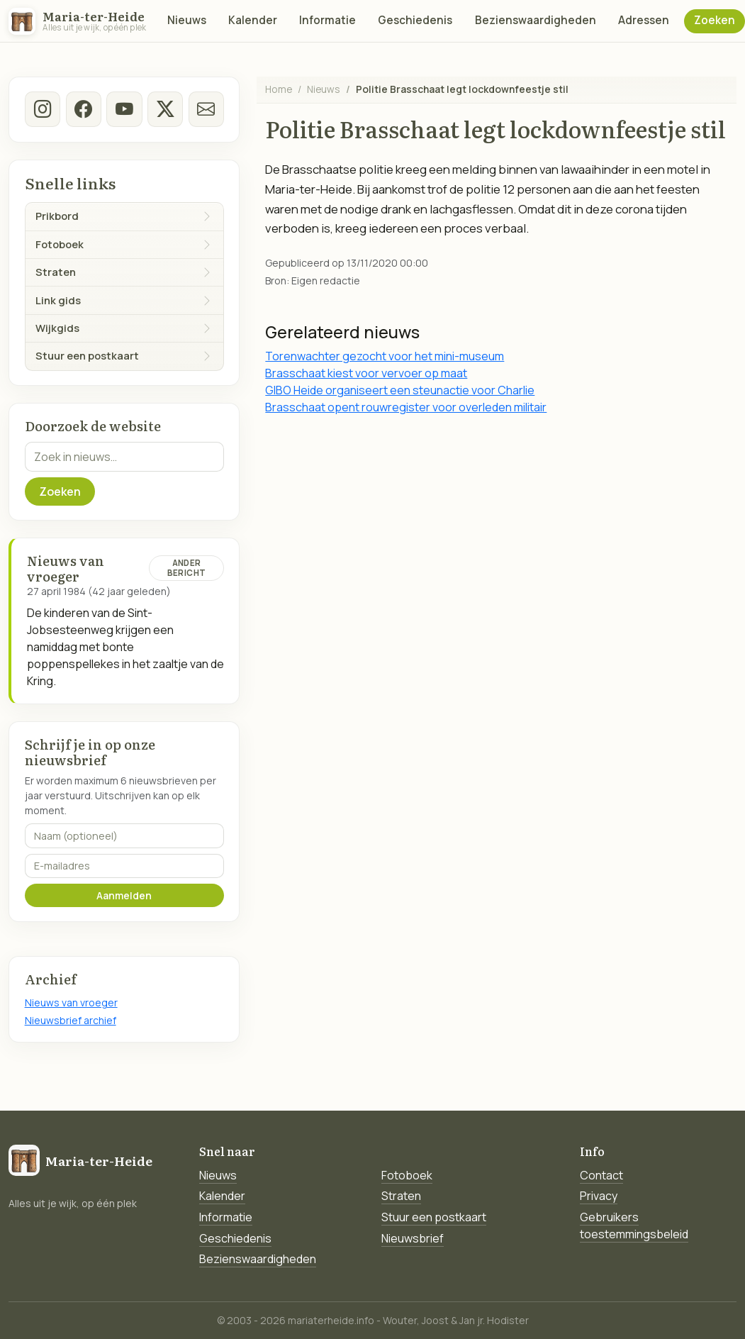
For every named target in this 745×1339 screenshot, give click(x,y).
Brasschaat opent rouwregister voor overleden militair (406, 407)
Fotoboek (406, 1175)
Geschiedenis (415, 20)
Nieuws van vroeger (71, 1002)
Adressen (643, 20)
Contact (601, 1175)
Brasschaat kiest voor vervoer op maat (366, 373)
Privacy (598, 1196)
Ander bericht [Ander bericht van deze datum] (186, 567)
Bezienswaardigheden (535, 20)
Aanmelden (124, 895)
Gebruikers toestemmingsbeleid (634, 1225)
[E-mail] (205, 109)
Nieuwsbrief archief (70, 1020)
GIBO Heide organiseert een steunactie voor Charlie (399, 390)
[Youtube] (124, 109)
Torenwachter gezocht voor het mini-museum (384, 356)
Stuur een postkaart (433, 1217)
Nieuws (186, 20)
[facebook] (83, 109)
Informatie (327, 20)
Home (278, 89)
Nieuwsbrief (412, 1238)
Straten (401, 1196)
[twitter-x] (165, 109)
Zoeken (714, 20)
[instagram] (42, 109)
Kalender (252, 20)
